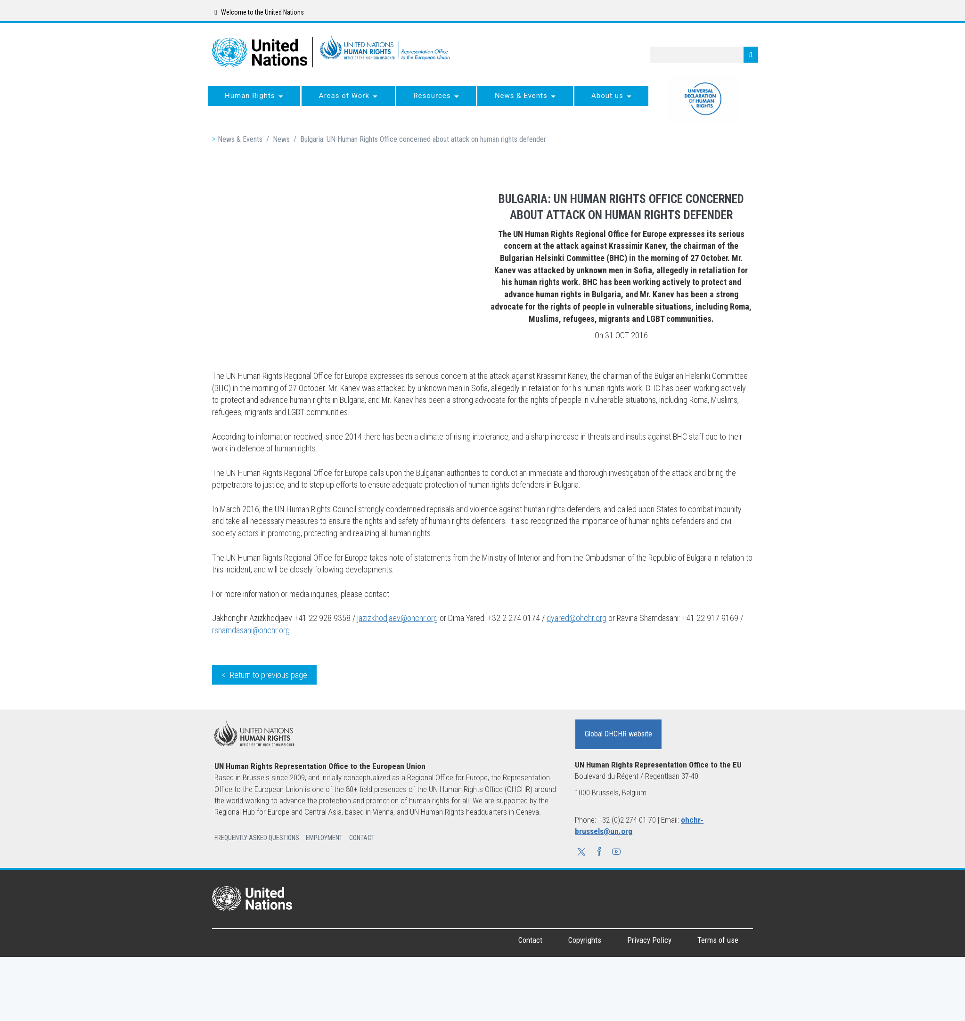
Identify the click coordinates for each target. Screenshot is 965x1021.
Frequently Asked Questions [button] (256, 837)
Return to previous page (268, 675)
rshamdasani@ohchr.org (251, 630)
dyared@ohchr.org (576, 618)
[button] (581, 852)
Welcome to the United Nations (258, 12)
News (281, 139)
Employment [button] (324, 837)
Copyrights (584, 940)
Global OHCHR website (618, 733)
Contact (530, 940)
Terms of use (717, 940)
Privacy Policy (649, 940)
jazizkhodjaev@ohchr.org (397, 618)
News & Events (240, 139)
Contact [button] (362, 837)
